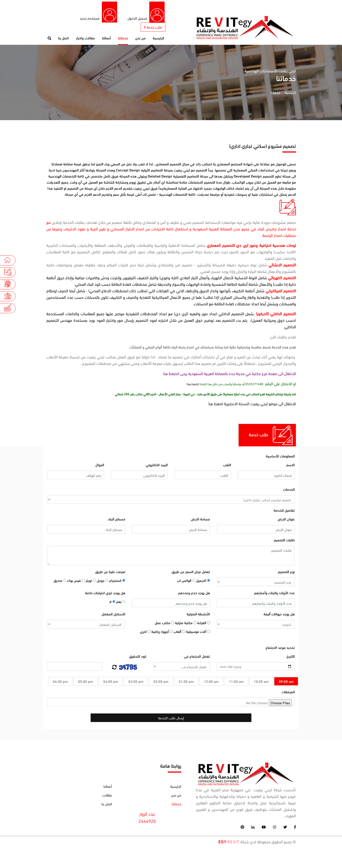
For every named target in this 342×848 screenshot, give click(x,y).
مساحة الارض (200, 519)
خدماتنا (123, 38)
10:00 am (261, 682)
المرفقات (288, 692)
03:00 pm (135, 682)
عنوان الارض (286, 519)
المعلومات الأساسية (280, 456)
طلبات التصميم (284, 540)
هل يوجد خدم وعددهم (194, 593)
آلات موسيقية (198, 632)
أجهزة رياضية (162, 632)
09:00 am (286, 682)
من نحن (140, 38)
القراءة (203, 623)
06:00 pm (60, 682)
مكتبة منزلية (185, 623)
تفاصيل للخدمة (284, 510)
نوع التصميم (286, 572)
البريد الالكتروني (157, 465)
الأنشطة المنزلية (198, 614)
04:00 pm (110, 682)
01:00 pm (186, 682)
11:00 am (236, 682)
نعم (120, 602)
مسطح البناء (116, 519)
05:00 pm (85, 682)
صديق (60, 581)
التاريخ (290, 656)
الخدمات (289, 490)
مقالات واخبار (85, 38)
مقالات (107, 795)
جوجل (102, 581)
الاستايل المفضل (113, 614)
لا (112, 602)
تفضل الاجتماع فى (197, 656)
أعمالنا (106, 38)
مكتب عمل (164, 623)
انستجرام (117, 581)
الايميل (203, 581)
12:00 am (211, 682)
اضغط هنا (193, 384)
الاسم (290, 465)
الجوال (99, 465)
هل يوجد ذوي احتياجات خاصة (105, 593)
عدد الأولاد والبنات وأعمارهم (274, 593)
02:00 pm (161, 682)
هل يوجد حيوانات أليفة (279, 614)
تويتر (91, 581)
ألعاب (179, 632)
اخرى (145, 632)
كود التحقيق (137, 656)
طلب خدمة (152, 27)
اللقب (227, 465)
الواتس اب (186, 581)
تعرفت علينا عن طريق (110, 572)
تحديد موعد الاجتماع (280, 648)
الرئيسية (158, 38)
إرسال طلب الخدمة (171, 718)
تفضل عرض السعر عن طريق (191, 572)
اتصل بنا (63, 38)
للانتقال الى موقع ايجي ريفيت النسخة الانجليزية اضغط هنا (252, 404)
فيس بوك (76, 581)
